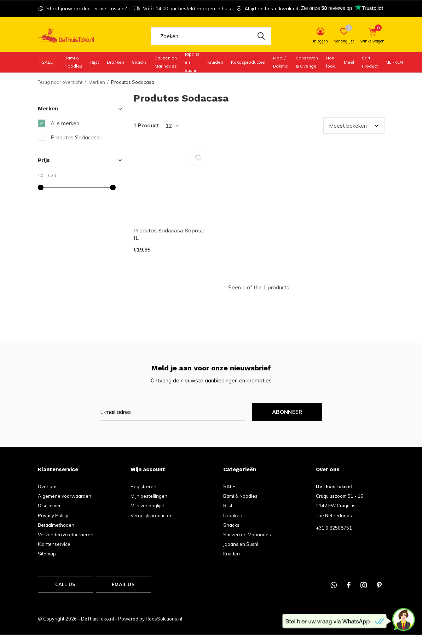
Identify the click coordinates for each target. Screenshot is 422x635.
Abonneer (287, 412)
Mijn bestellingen (149, 496)
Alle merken (65, 123)
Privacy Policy (53, 515)
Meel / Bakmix (280, 62)
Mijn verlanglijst (147, 505)
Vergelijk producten (152, 515)
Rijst (94, 62)
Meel (349, 62)
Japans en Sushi (192, 62)
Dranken (115, 62)
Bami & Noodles (73, 62)
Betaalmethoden (56, 525)
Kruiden (215, 62)
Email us (123, 584)
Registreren (143, 486)
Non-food (331, 62)
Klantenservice (54, 544)
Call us (65, 584)
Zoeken (261, 36)
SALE (47, 62)
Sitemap (47, 553)
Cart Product (370, 62)
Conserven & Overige (307, 62)
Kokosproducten (248, 62)
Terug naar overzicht (60, 82)
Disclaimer (49, 505)
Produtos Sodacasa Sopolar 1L (169, 234)
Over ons (48, 486)
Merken (394, 62)
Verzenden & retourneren (65, 534)
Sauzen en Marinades (166, 62)
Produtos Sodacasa (75, 137)
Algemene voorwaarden (64, 496)
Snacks (139, 62)
